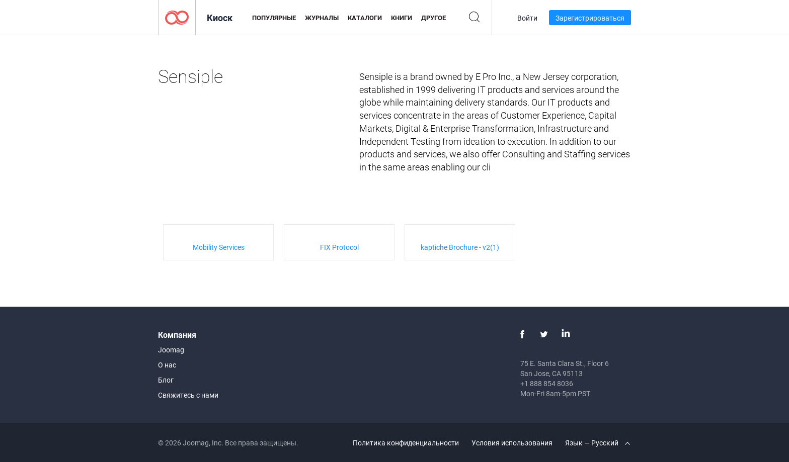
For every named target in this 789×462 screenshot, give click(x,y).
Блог (166, 380)
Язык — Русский (597, 442)
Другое (433, 17)
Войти (527, 18)
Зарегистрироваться (590, 18)
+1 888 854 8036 (546, 383)
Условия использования (512, 442)
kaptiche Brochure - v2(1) (460, 247)
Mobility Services (219, 247)
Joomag (171, 349)
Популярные (274, 17)
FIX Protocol (339, 247)
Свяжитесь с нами (188, 395)
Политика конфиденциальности (406, 442)
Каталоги (365, 17)
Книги (401, 17)
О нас (167, 364)
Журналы (322, 17)
